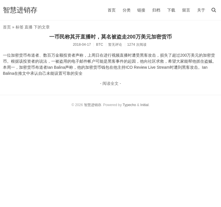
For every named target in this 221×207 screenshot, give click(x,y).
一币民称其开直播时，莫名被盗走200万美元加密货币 (110, 37)
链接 (141, 10)
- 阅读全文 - (110, 83)
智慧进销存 (20, 10)
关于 (201, 10)
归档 (156, 10)
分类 (127, 10)
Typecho (129, 105)
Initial (144, 105)
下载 (171, 10)
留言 (186, 10)
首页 (112, 10)
